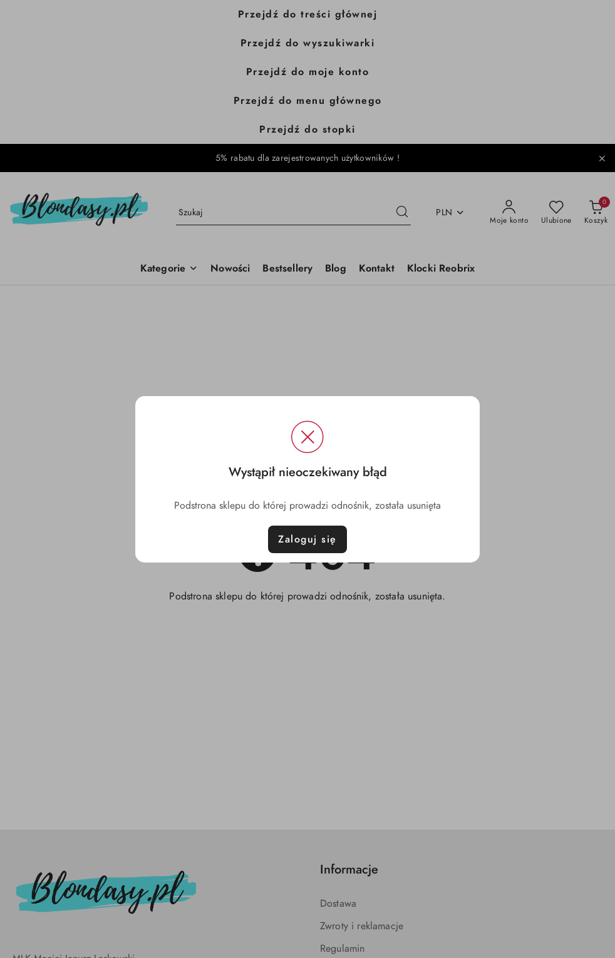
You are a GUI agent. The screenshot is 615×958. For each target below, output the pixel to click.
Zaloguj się (307, 539)
